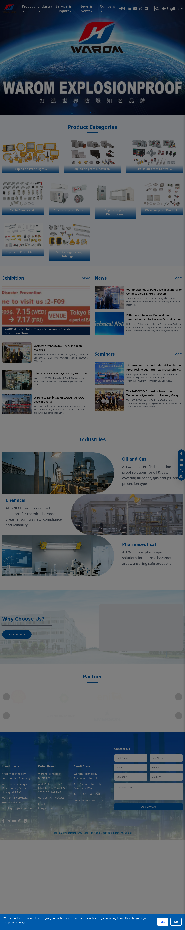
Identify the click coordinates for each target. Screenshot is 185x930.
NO (176, 921)
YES (163, 921)
